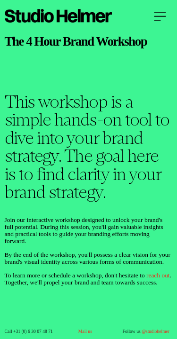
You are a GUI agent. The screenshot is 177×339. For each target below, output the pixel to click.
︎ (160, 16)
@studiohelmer (155, 331)
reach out (158, 275)
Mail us (85, 331)
